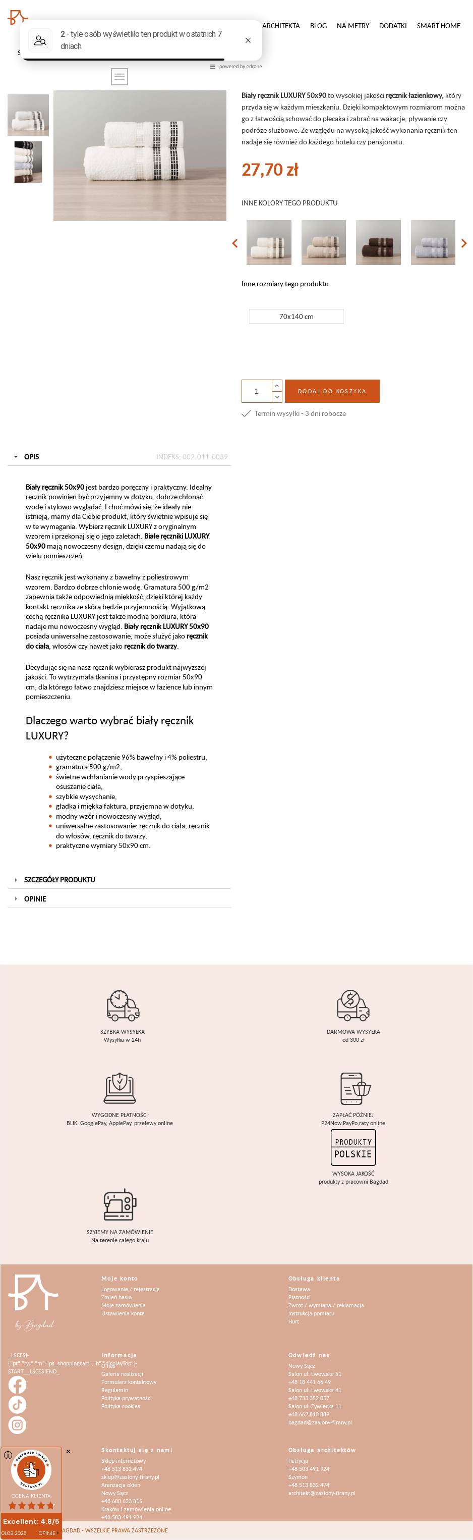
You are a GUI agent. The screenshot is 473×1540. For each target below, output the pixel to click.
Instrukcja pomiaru (311, 1313)
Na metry (353, 25)
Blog (318, 25)
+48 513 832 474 (121, 1468)
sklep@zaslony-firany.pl (130, 1476)
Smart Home (438, 25)
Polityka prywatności (126, 1398)
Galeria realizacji (122, 1373)
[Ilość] (257, 391)
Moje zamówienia (123, 1305)
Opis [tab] (120, 457)
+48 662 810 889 (308, 1414)
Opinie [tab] (29, 899)
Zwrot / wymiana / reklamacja (326, 1305)
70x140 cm (296, 316)
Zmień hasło (116, 1297)
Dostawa (299, 1289)
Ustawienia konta (123, 1313)
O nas (108, 1365)
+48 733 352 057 (308, 1398)
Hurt (293, 1321)
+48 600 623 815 (121, 1501)
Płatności (299, 1297)
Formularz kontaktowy (128, 1382)
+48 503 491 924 (121, 1517)
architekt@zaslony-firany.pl (322, 1493)
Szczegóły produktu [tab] (54, 879)
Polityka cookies (120, 1406)
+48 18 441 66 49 (309, 1382)
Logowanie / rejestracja (130, 1289)
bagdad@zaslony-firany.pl (320, 1422)
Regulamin (114, 1390)
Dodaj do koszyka (332, 391)
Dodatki (393, 25)
